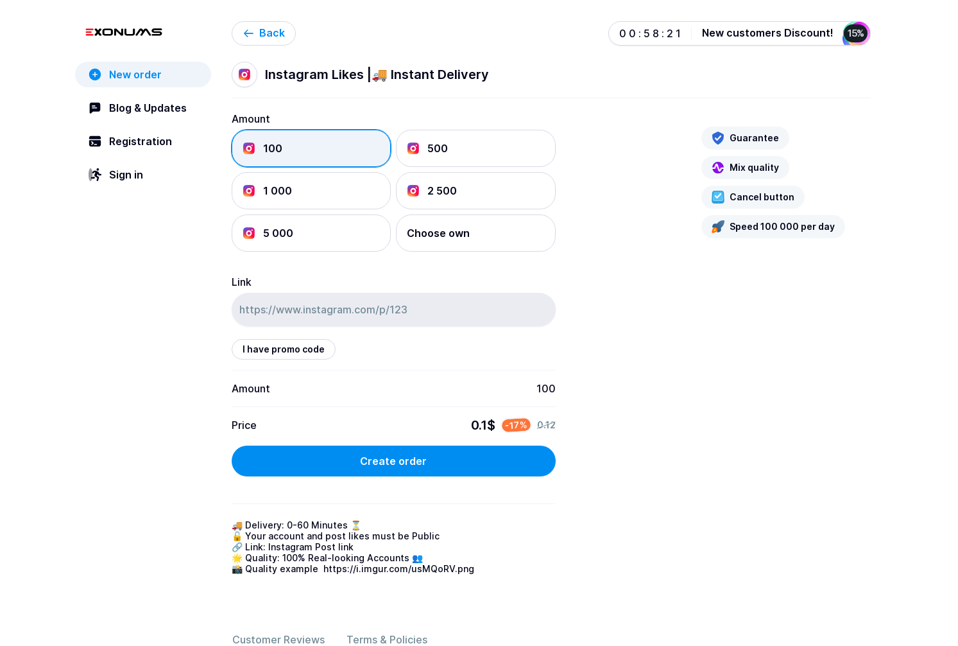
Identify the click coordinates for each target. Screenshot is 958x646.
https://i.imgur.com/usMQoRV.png (398, 568)
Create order (393, 461)
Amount (251, 118)
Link (242, 281)
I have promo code (284, 349)
